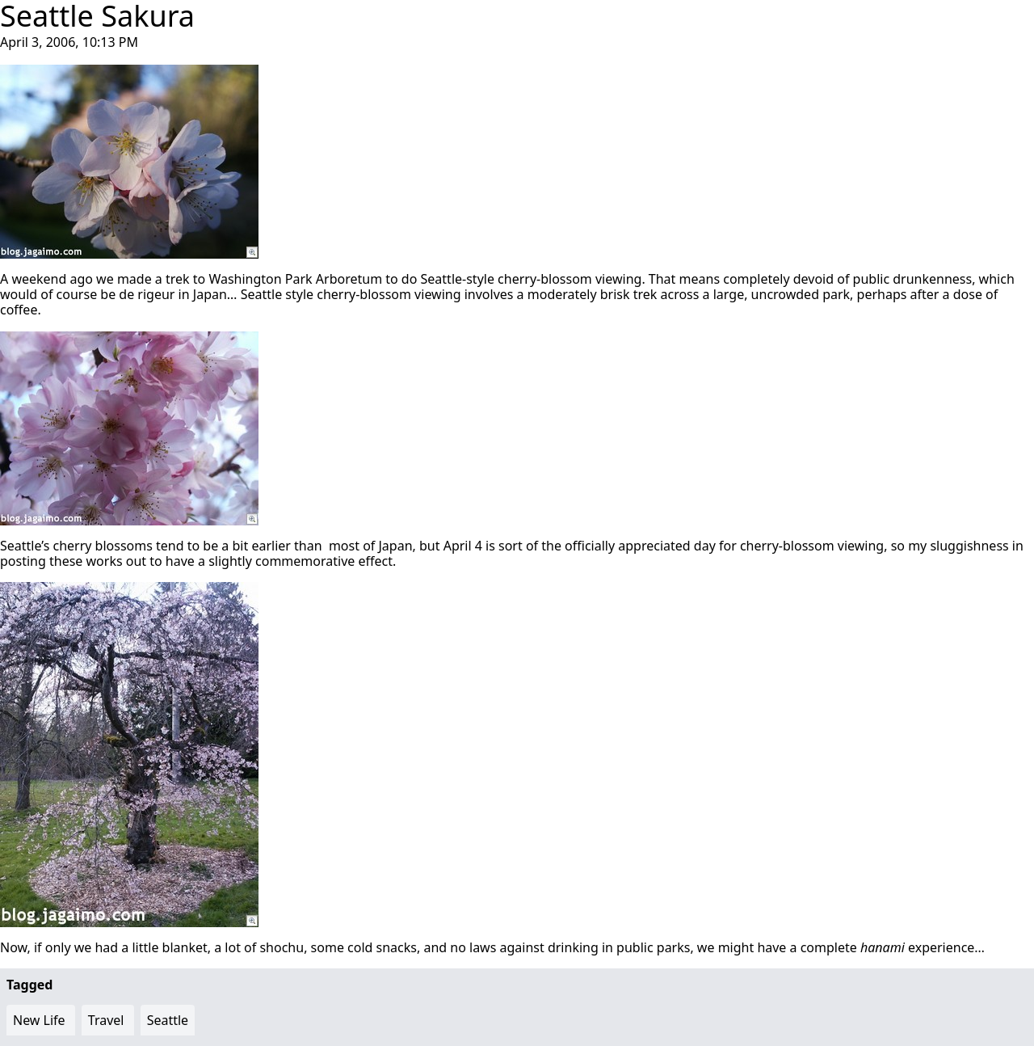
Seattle (168, 1020)
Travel (106, 1020)
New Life (39, 1020)
